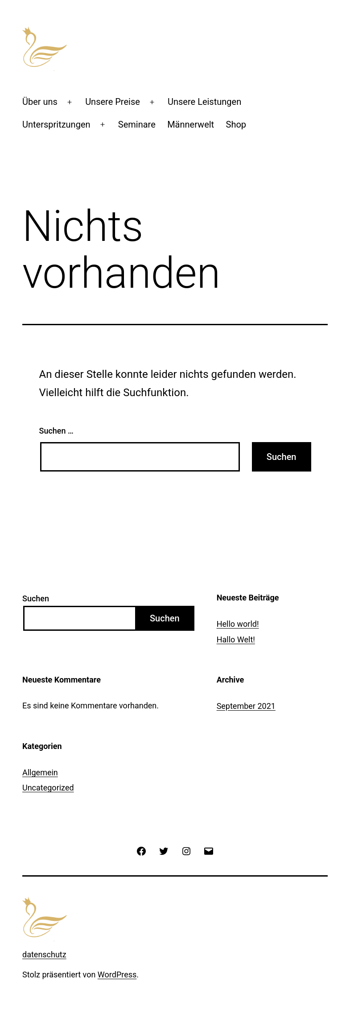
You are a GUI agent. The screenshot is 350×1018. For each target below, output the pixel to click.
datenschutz (44, 954)
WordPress (117, 974)
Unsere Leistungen (204, 101)
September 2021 (246, 706)
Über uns (40, 101)
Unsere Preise (112, 101)
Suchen (35, 598)
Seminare (137, 124)
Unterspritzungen (56, 124)
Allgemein (40, 772)
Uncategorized (48, 787)
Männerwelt (190, 124)
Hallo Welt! (236, 639)
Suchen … (56, 430)
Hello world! (238, 624)
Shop (236, 124)
